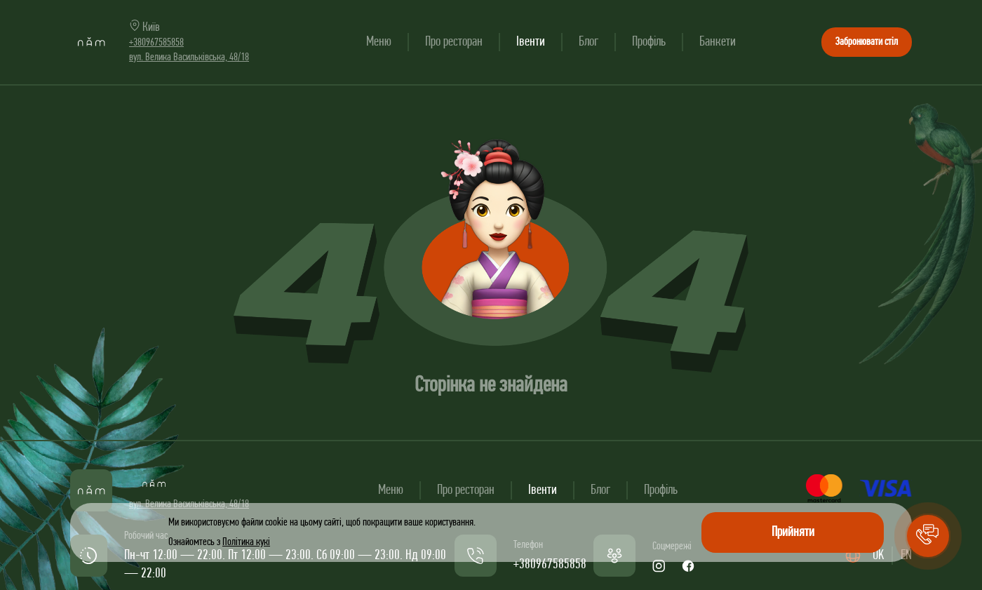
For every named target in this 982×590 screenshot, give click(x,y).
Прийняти (793, 532)
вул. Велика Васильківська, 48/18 (189, 57)
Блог (588, 42)
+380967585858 (156, 42)
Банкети (717, 42)
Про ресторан (454, 42)
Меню (378, 42)
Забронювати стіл (866, 42)
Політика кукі (246, 542)
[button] (928, 536)
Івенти (530, 42)
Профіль (649, 42)
